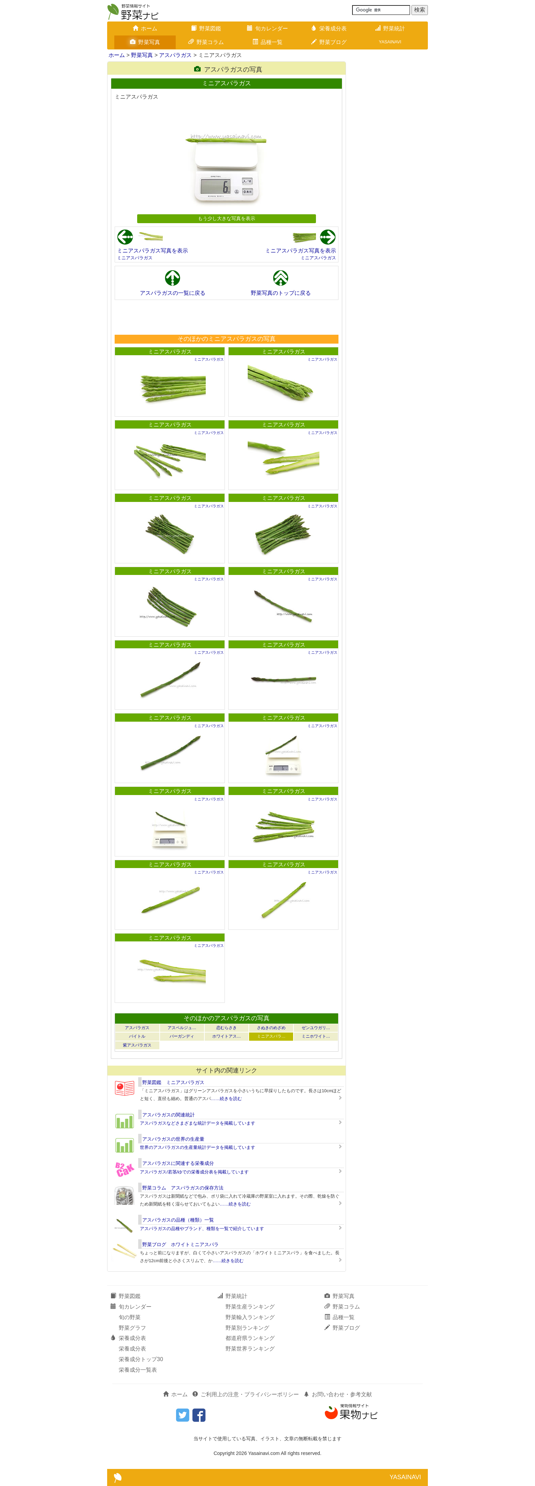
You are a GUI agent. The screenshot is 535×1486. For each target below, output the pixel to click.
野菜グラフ (132, 1328)
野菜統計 (390, 28)
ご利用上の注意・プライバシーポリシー (245, 1394)
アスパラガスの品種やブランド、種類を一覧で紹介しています (202, 1228)
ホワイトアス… (226, 1036)
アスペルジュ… (182, 1027)
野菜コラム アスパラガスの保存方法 (182, 1188)
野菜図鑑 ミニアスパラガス (173, 1082)
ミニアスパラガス (135, 257)
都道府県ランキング (250, 1338)
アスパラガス (175, 55)
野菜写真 (145, 42)
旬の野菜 (130, 1317)
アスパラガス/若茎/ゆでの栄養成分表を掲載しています (194, 1171)
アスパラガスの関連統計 (168, 1114)
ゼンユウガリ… (316, 1027)
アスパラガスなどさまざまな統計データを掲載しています (197, 1123)
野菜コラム (206, 42)
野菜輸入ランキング (250, 1317)
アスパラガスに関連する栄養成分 (178, 1163)
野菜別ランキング (247, 1328)
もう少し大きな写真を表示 (226, 218)
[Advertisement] (226, 317)
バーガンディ (182, 1036)
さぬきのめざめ (271, 1027)
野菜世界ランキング (250, 1349)
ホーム (145, 28)
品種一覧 (267, 42)
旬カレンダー (267, 28)
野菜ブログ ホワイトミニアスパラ (180, 1244)
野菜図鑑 (206, 28)
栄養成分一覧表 (138, 1370)
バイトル (137, 1036)
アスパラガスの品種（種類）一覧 (178, 1220)
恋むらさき (226, 1027)
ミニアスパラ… (271, 1036)
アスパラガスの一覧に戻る (172, 293)
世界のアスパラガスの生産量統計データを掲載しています (197, 1147)
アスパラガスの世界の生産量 (173, 1139)
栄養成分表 (329, 28)
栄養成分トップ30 (141, 1359)
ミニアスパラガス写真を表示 (152, 251)
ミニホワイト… (316, 1036)
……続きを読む (226, 1098)
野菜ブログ (329, 42)
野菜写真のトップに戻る (281, 293)
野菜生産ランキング (250, 1307)
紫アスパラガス (137, 1045)
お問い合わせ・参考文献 (338, 1394)
